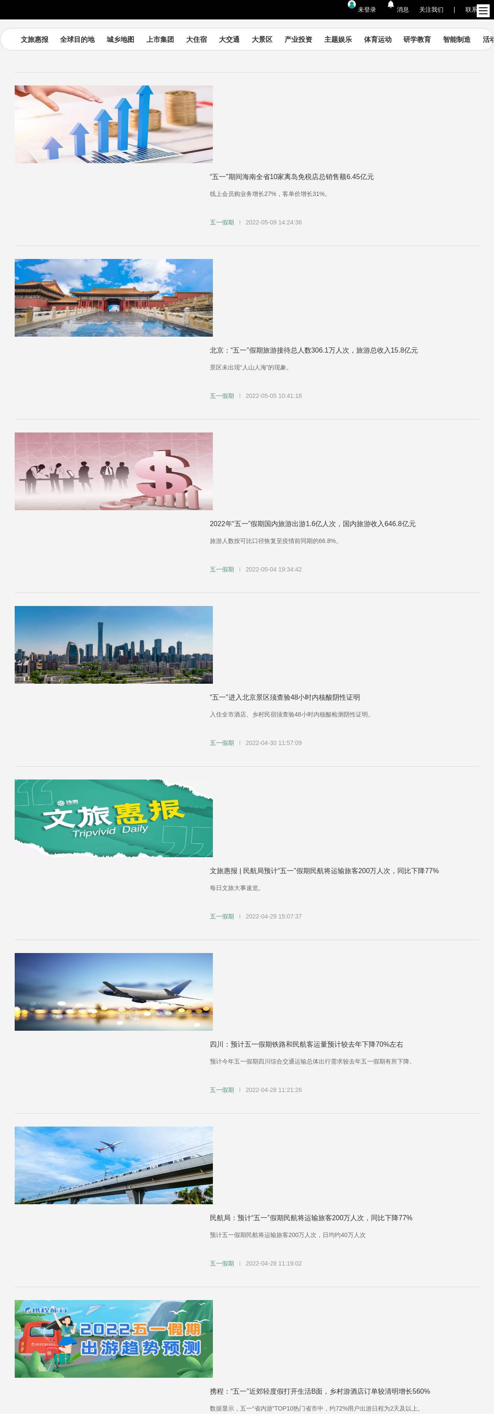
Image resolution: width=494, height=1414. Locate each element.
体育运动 (379, 39)
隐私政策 (370, 1210)
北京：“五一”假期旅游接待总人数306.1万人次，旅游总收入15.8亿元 (314, 203)
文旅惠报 (35, 39)
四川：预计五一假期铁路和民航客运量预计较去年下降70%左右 (306, 619)
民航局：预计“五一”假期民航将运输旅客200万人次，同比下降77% (311, 723)
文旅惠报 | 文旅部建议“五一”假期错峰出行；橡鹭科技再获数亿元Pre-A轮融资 (327, 931)
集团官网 (126, 1210)
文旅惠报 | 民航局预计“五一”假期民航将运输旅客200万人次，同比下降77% (324, 515)
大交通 (230, 39)
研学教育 (418, 39)
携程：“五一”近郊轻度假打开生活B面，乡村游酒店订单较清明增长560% (320, 827)
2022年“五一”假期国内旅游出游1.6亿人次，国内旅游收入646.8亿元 (313, 307)
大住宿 (197, 39)
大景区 (263, 39)
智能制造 (458, 39)
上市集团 (161, 39)
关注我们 (431, 9)
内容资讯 (40, 1210)
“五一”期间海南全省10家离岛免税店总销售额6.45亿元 (292, 99)
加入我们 (212, 1210)
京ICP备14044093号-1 (247, 1385)
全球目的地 (78, 39)
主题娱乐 (339, 39)
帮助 (291, 1210)
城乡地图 (121, 39)
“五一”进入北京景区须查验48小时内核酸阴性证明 (285, 411)
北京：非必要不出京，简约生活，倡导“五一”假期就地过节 (298, 1035)
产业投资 (299, 39)
